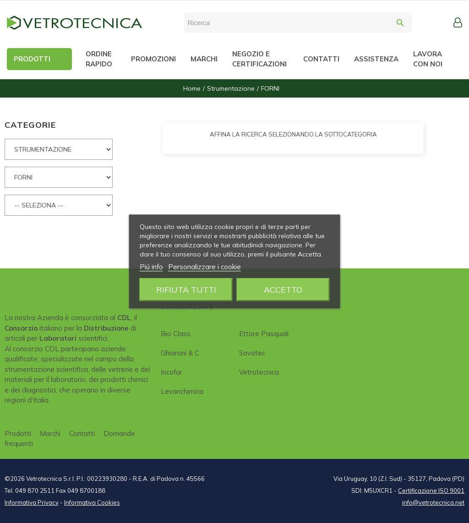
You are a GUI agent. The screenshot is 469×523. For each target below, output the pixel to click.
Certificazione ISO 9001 (431, 490)
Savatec (252, 353)
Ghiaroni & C (180, 353)
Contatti (82, 433)
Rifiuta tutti (186, 289)
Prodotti (18, 433)
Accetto (283, 289)
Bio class (176, 333)
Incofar (171, 372)
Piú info (151, 266)
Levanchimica (182, 391)
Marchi (50, 433)
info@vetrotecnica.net (433, 502)
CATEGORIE (30, 125)
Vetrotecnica (259, 372)
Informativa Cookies (92, 502)
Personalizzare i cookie (204, 266)
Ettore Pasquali (264, 333)
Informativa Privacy (32, 502)
